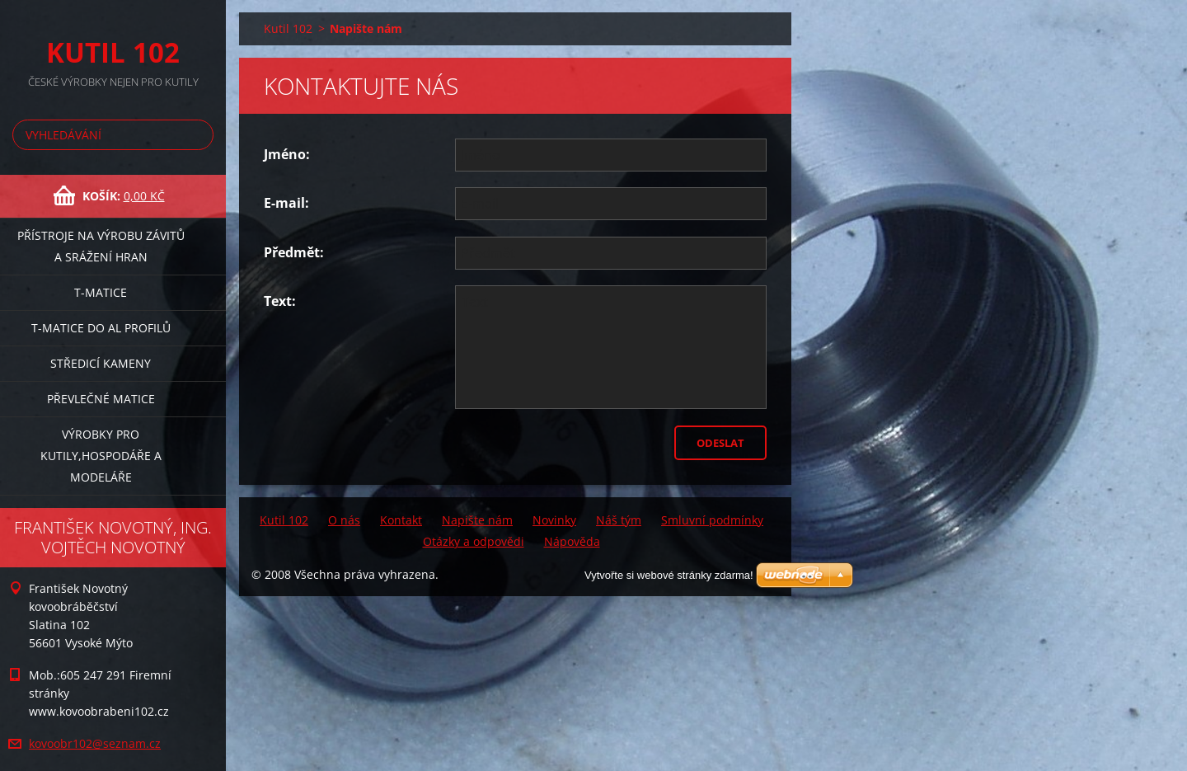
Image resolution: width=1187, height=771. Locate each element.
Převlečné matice (101, 399)
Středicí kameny (100, 363)
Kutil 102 (288, 28)
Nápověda (572, 541)
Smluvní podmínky (712, 520)
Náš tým (618, 520)
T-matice (100, 292)
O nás (344, 520)
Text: (280, 301)
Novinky (554, 520)
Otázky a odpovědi (473, 541)
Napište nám (477, 520)
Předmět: (294, 252)
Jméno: (287, 154)
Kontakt (401, 520)
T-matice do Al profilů (101, 328)
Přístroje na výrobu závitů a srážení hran (101, 246)
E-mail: (286, 203)
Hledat (198, 135)
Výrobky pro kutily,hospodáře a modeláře (101, 455)
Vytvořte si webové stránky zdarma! (668, 575)
